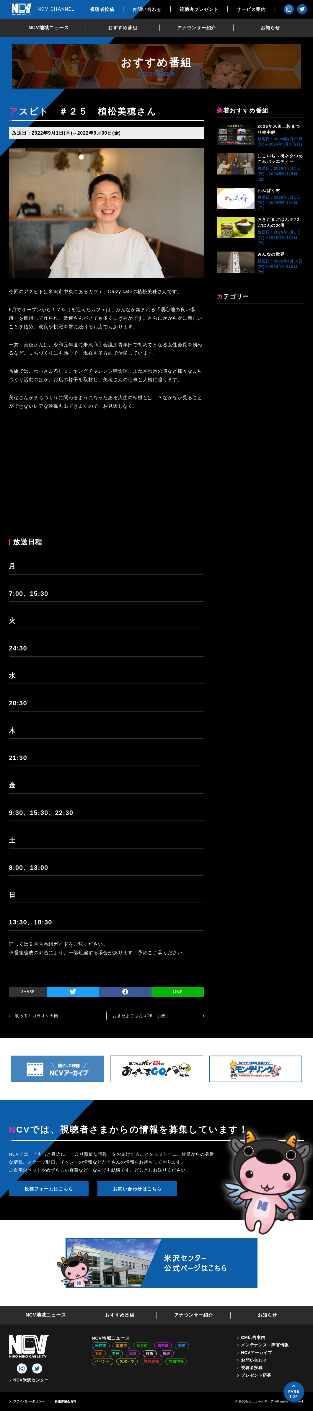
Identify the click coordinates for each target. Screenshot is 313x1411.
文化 (99, 1354)
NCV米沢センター (31, 1380)
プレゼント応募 (256, 1375)
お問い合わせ (147, 9)
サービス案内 (251, 9)
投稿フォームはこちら (49, 1188)
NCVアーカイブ (256, 1352)
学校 (116, 1354)
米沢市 (100, 1346)
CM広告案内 (253, 1337)
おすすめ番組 (122, 27)
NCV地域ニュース (49, 27)
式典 (133, 1354)
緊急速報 (151, 1361)
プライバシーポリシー (28, 1401)
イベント (102, 1361)
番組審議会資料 (65, 1401)
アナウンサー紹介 (196, 27)
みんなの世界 (271, 254)
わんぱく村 (268, 190)
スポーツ (127, 1361)
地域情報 (176, 1361)
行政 (150, 1354)
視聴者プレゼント (199, 9)
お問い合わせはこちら (137, 1188)
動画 (167, 1354)
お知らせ (270, 27)
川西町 (163, 1346)
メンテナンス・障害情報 (265, 1345)
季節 (182, 1346)
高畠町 (142, 1346)
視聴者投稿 (102, 9)
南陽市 (121, 1346)
